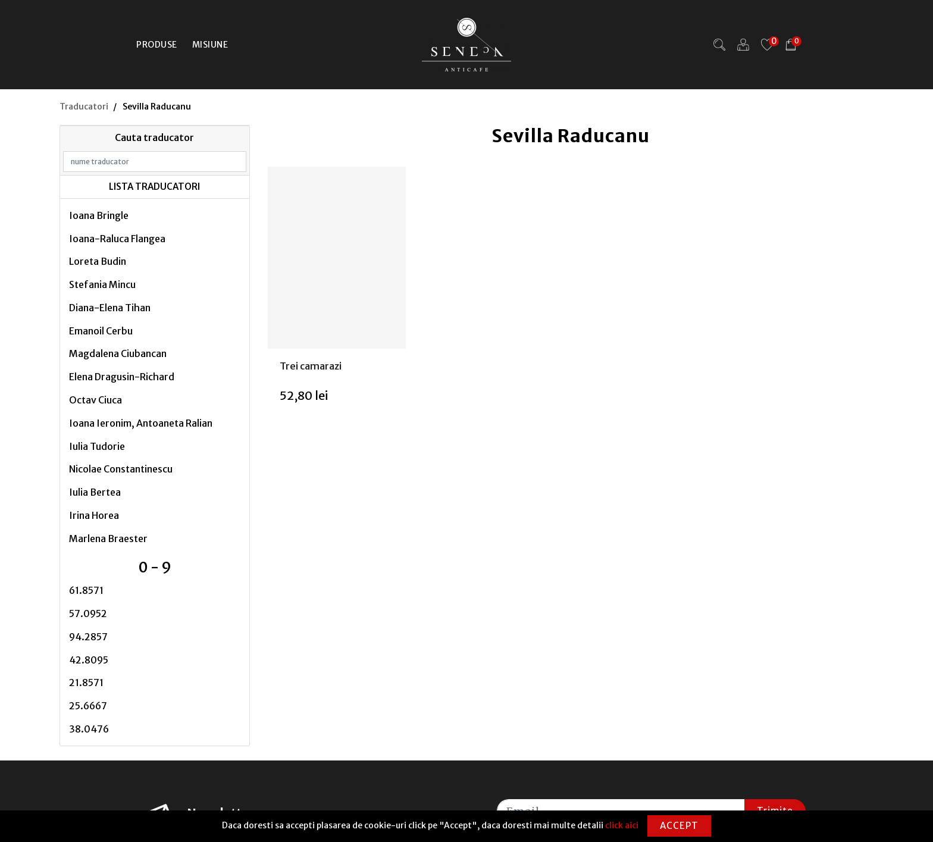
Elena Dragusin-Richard (121, 377)
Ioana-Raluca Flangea (117, 239)
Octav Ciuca (95, 400)
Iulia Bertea (95, 492)
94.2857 (88, 637)
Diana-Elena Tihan (110, 308)
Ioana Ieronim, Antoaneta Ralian (140, 423)
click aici (621, 825)
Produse (156, 44)
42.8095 (88, 660)
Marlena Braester (108, 538)
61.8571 (86, 590)
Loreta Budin (97, 261)
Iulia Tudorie (97, 446)
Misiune (210, 44)
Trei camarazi (311, 366)
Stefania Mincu (102, 284)
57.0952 (88, 613)
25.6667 (88, 706)
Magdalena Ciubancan (118, 353)
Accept (679, 825)
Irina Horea (94, 515)
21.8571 (86, 682)
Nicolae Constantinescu (121, 469)
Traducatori (84, 106)
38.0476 (89, 729)
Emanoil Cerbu (101, 331)
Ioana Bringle (99, 215)
